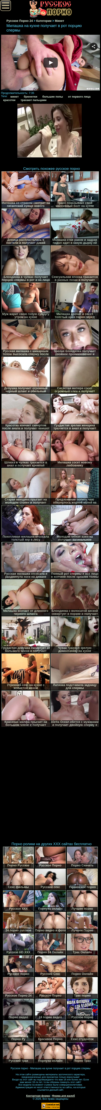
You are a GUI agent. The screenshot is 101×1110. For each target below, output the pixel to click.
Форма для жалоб (63, 1095)
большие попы (52, 96)
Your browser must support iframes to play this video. (50, 63)
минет (14, 96)
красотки (9, 100)
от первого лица (79, 96)
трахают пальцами (34, 100)
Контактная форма (38, 1095)
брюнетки (30, 96)
